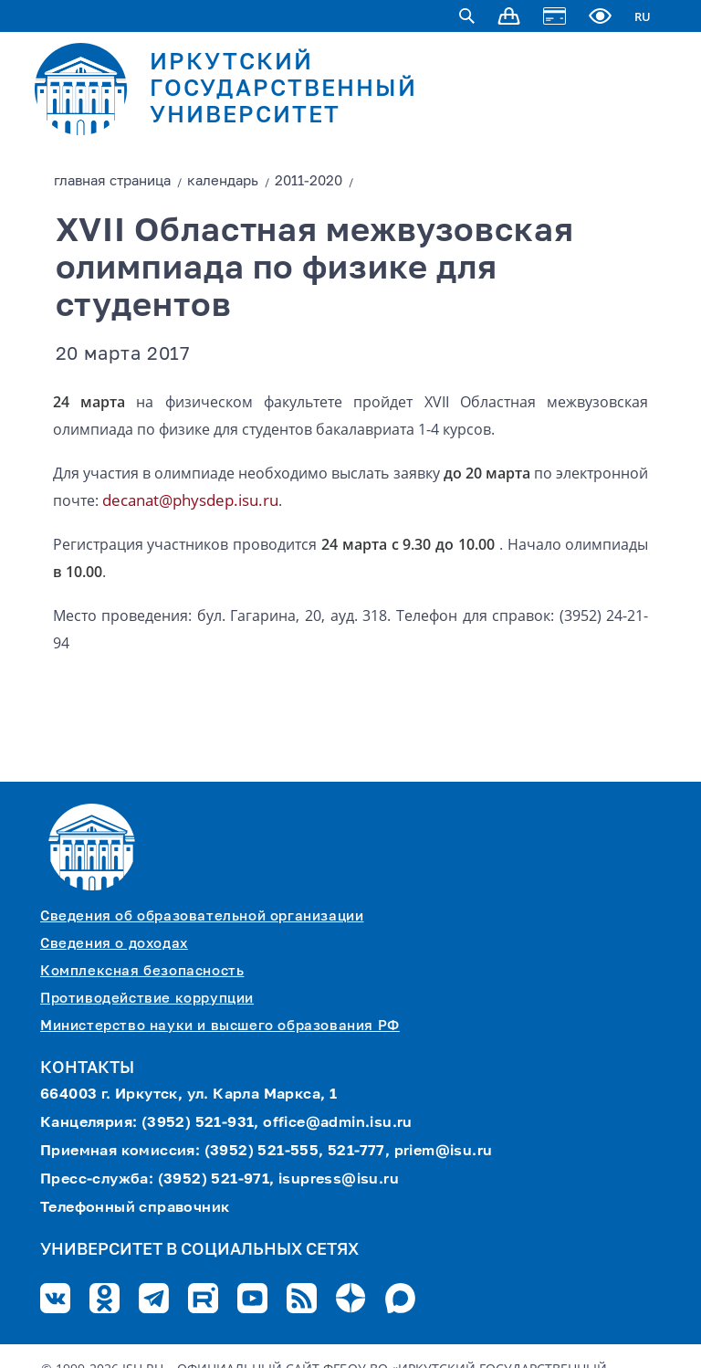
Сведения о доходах (114, 944)
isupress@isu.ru (338, 1180)
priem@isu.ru (443, 1151)
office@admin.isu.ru (338, 1123)
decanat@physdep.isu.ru (190, 499)
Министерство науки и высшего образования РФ (220, 1026)
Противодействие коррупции (147, 998)
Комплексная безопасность (142, 971)
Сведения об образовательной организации (201, 916)
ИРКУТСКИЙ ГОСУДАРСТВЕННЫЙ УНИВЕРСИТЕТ (283, 90)
